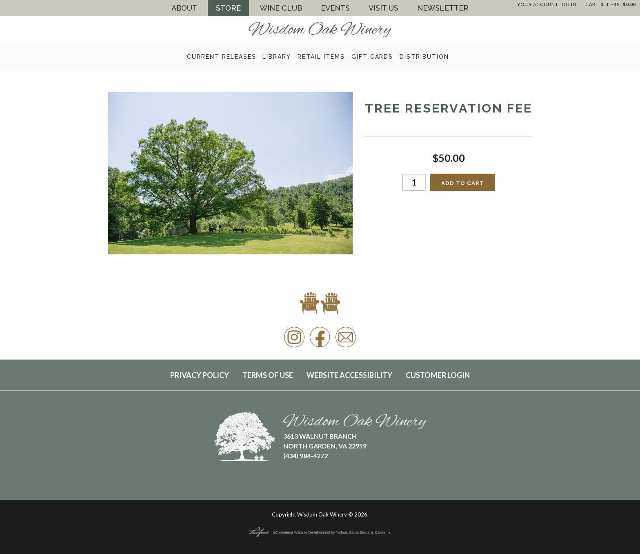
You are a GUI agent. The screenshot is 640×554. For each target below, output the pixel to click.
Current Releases (221, 56)
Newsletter (443, 8)
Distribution (424, 56)
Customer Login (438, 375)
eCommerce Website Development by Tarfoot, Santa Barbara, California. (320, 532)
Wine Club (281, 8)
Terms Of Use (267, 375)
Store (228, 8)
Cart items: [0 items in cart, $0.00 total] (610, 4)
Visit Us (383, 8)
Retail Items (321, 56)
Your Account (537, 4)
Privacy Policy (199, 375)
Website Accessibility (349, 375)
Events (335, 8)
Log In (567, 4)
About (184, 8)
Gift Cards (372, 56)
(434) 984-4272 (305, 455)
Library (276, 56)
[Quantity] (414, 182)
